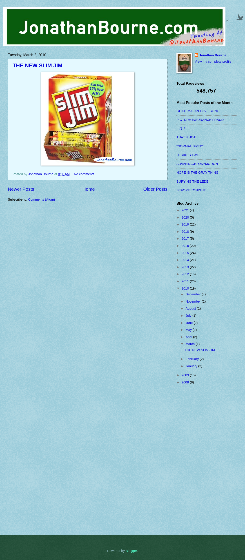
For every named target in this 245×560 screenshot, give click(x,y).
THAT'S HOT (186, 137)
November (193, 301)
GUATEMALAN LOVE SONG (197, 111)
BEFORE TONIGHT (191, 190)
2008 (186, 382)
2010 (186, 288)
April (189, 337)
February (192, 359)
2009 (186, 375)
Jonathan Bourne (212, 55)
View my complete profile (213, 61)
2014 (186, 260)
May (189, 330)
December (193, 294)
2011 (186, 281)
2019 (186, 224)
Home (88, 189)
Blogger (131, 551)
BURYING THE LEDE (192, 181)
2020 (186, 217)
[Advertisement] (194, 459)
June (189, 323)
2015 (186, 253)
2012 (186, 274)
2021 (186, 210)
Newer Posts (21, 189)
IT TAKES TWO (187, 155)
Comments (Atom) (41, 199)
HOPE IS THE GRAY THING (197, 172)
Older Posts (155, 189)
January (191, 366)
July (188, 315)
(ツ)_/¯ (181, 128)
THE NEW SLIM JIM (37, 65)
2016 (186, 246)
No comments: (85, 174)
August (191, 308)
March (190, 344)
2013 (186, 267)
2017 (186, 238)
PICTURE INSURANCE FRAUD (200, 120)
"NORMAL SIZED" (189, 146)
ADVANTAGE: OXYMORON (197, 164)
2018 (186, 231)
